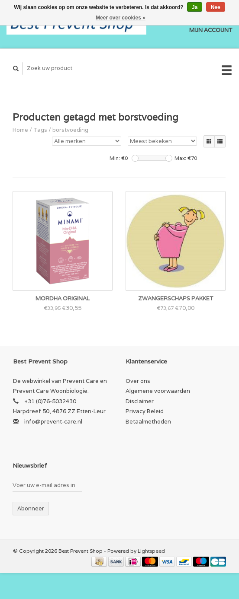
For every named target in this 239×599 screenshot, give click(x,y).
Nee (215, 7)
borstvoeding (70, 130)
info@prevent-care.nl (53, 421)
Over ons (138, 381)
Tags (40, 130)
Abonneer (30, 508)
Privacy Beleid (145, 411)
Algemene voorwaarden (158, 391)
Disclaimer (140, 401)
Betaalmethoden (148, 421)
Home (20, 130)
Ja (194, 7)
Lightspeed (151, 551)
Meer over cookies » (120, 18)
